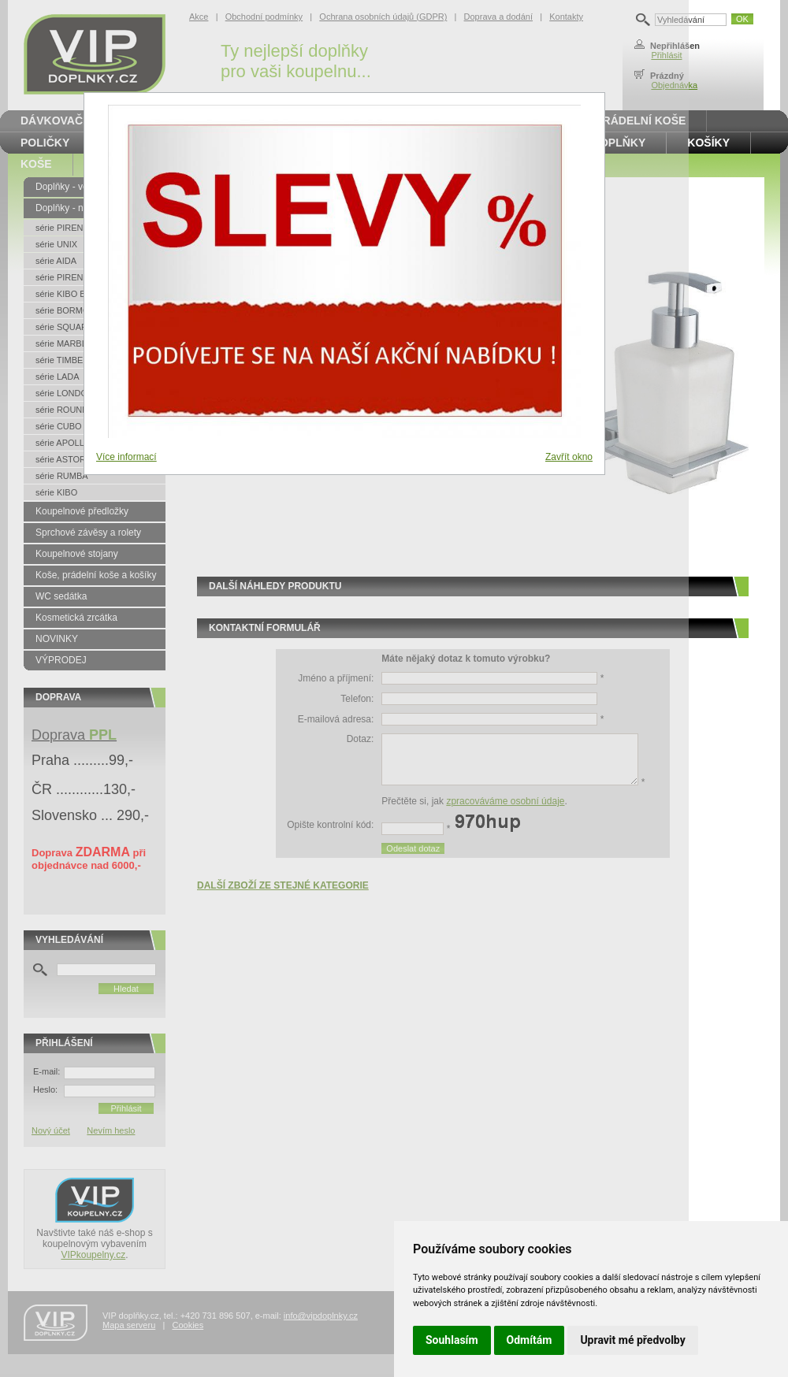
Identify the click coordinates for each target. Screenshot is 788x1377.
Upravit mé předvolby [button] (632, 1340)
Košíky (708, 142)
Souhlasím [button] (452, 1340)
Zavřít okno (569, 456)
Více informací (126, 456)
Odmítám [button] (529, 1340)
